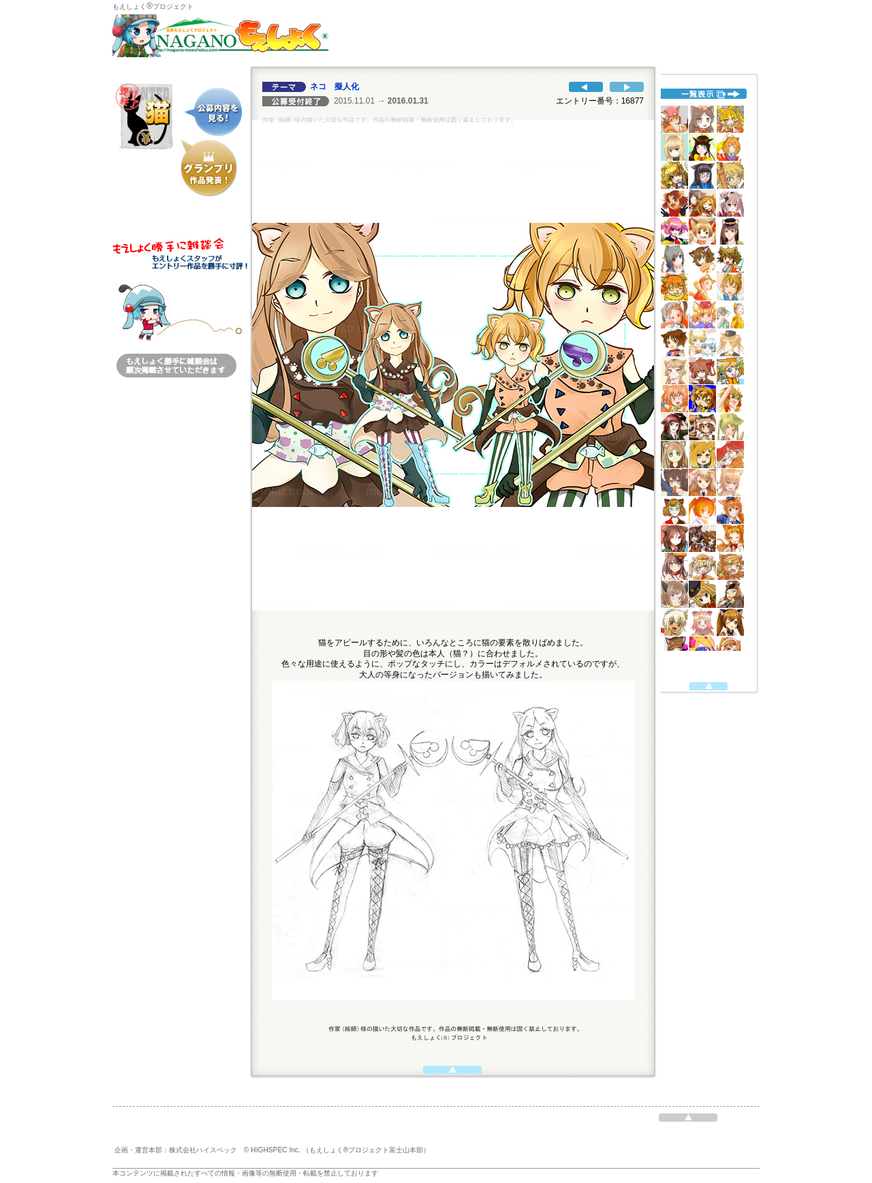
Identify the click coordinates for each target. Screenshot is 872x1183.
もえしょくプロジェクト (152, 6)
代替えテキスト (705, 378)
